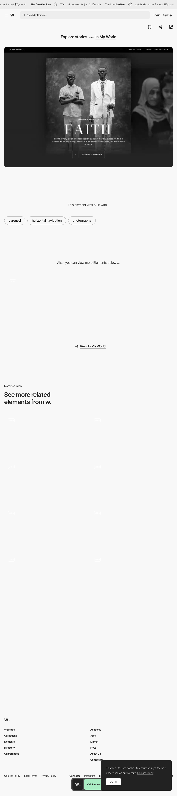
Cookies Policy (12, 775)
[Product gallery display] (131, 481)
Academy (95, 729)
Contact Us (96, 759)
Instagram (89, 775)
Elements (9, 741)
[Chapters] (45, 294)
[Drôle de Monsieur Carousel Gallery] (131, 528)
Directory (9, 747)
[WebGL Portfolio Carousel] (131, 574)
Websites (9, 729)
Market (94, 741)
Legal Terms (30, 775)
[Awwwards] (13, 15)
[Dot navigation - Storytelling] (131, 305)
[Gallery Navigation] (45, 481)
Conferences (11, 753)
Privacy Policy (48, 775)
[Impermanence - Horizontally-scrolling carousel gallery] (45, 528)
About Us (95, 753)
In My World (105, 37)
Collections (10, 735)
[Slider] (45, 574)
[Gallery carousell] (45, 434)
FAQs (93, 747)
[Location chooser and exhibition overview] (131, 434)
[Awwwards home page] (77, 784)
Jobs (93, 735)
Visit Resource (94, 784)
